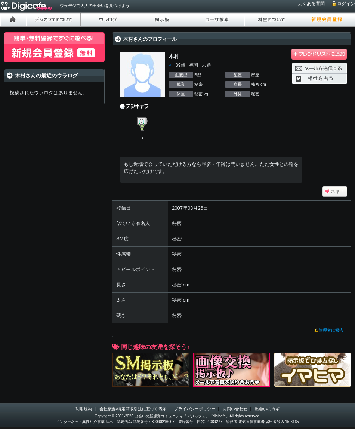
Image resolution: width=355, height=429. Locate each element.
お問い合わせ (235, 409)
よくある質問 (311, 3)
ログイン (346, 3)
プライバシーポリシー (194, 409)
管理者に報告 (331, 330)
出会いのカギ (267, 409)
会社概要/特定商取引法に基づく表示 (132, 409)
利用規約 (83, 409)
